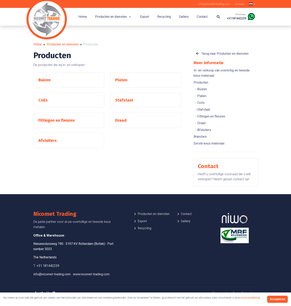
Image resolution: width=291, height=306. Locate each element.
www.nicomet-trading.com (91, 274)
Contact (239, 3)
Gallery (184, 17)
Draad (201, 123)
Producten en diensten (113, 17)
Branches (200, 136)
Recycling (164, 17)
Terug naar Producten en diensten (222, 54)
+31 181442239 (48, 266)
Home (82, 17)
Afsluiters (203, 130)
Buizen (201, 89)
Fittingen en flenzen (210, 116)
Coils (200, 103)
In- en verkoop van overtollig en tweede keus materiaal (222, 73)
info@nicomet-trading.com (214, 3)
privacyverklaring (250, 297)
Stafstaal (203, 109)
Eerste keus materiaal (209, 143)
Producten (201, 82)
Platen (201, 96)
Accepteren (277, 299)
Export (144, 17)
